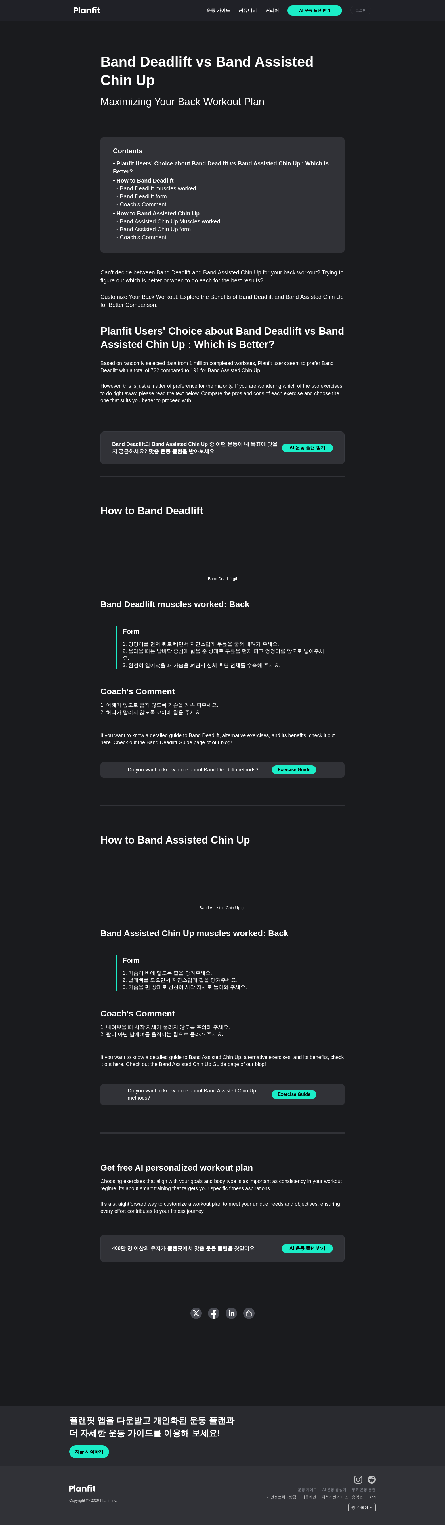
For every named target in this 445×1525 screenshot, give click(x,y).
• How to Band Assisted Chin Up (156, 213)
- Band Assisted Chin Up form (153, 229)
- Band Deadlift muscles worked (156, 188)
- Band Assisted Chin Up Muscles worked (168, 221)
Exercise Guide (294, 769)
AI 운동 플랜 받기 (307, 447)
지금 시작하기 (89, 1451)
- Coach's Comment (141, 204)
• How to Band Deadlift (143, 180)
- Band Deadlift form (141, 196)
